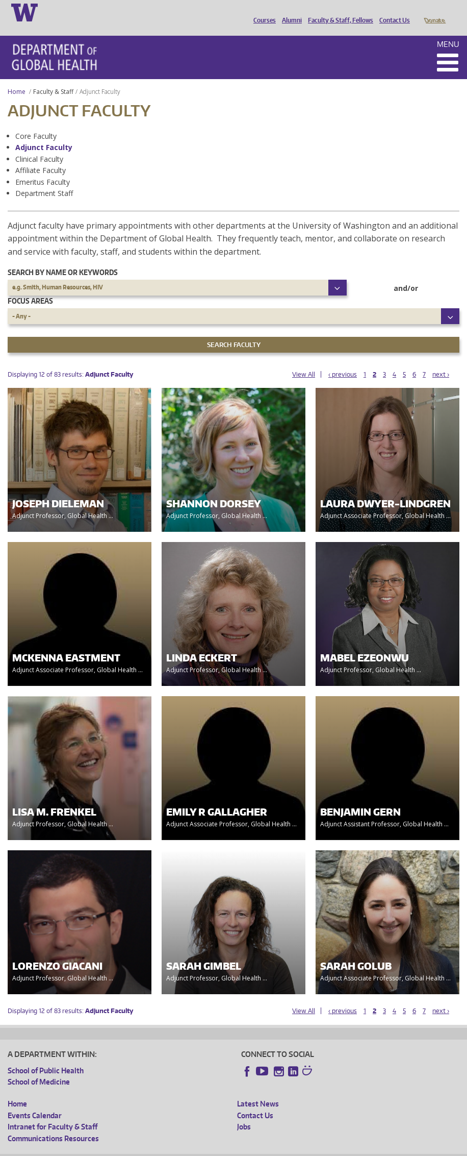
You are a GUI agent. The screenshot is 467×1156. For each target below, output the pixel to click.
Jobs (244, 1112)
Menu (448, 30)
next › (440, 360)
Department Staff (44, 179)
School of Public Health (46, 1056)
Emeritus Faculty (42, 168)
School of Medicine (39, 1067)
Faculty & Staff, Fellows (338, 12)
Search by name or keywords (63, 258)
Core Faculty (36, 122)
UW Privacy (142, 1148)
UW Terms (184, 1148)
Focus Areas (30, 286)
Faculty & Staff (53, 77)
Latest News (258, 1089)
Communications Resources (53, 1124)
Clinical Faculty (39, 145)
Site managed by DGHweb (244, 1148)
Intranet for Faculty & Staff (52, 1112)
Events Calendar (35, 1101)
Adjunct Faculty (43, 133)
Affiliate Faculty (40, 156)
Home (16, 77)
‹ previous (342, 360)
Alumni (289, 12)
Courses (262, 12)
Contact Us (392, 12)
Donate (434, 12)
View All (303, 360)
